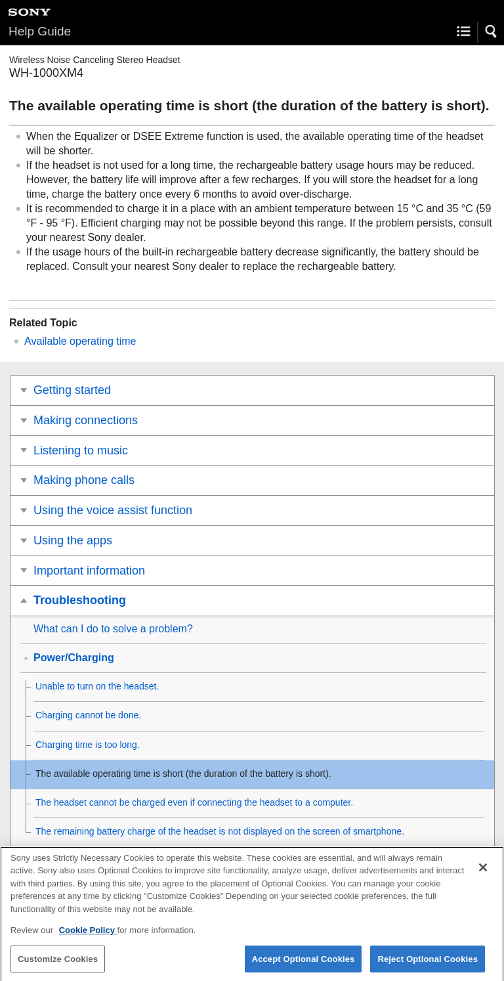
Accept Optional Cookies (303, 964)
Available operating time (80, 341)
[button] (491, 31)
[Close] (483, 872)
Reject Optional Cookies (427, 964)
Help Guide (40, 31)
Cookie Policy (88, 935)
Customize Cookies (58, 964)
